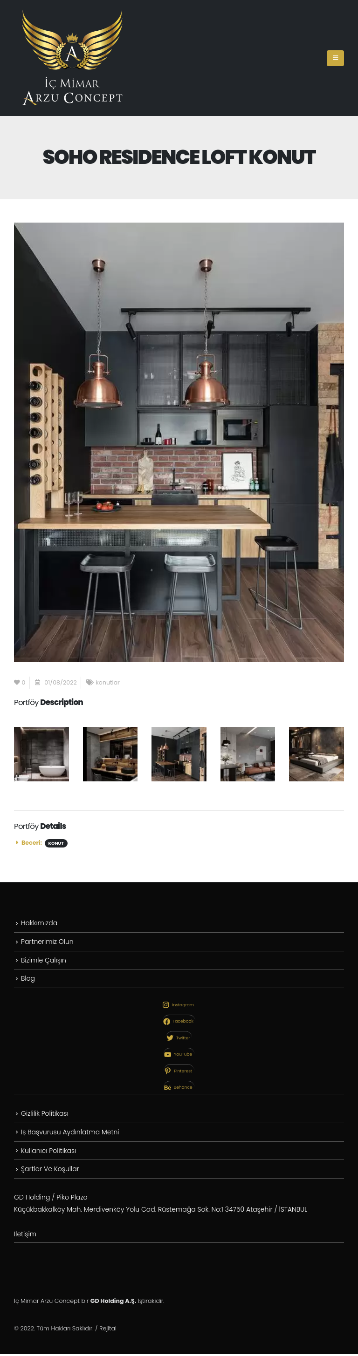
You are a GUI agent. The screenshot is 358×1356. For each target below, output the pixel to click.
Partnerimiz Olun (47, 941)
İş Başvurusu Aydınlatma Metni (70, 1133)
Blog (28, 979)
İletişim (25, 1236)
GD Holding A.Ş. (113, 1303)
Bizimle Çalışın (43, 960)
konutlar (108, 682)
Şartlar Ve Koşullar (50, 1170)
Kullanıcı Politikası (48, 1151)
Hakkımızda (39, 923)
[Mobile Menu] (335, 58)
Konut (56, 843)
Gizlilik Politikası (45, 1114)
